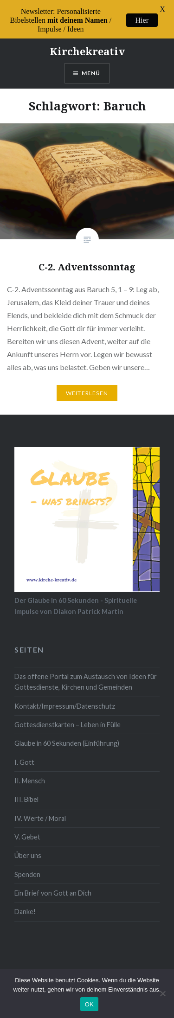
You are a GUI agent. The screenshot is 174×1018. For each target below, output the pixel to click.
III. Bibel (26, 791)
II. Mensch (29, 773)
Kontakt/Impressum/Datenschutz (64, 698)
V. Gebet (27, 829)
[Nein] (162, 993)
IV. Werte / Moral (40, 810)
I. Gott (24, 754)
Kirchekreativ (87, 43)
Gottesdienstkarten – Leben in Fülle (67, 717)
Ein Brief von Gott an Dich (52, 885)
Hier (141, 20)
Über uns (27, 848)
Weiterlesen (87, 385)
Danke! (25, 904)
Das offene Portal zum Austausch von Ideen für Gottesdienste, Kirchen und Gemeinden (85, 674)
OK (89, 1004)
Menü (91, 65)
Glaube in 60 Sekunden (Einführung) (66, 735)
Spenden (27, 867)
